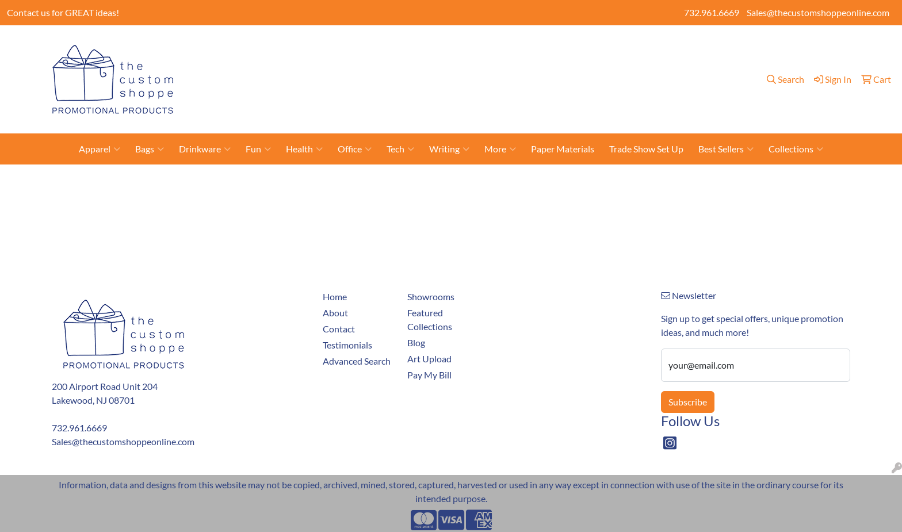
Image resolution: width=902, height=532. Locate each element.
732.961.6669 (711, 12)
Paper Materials (562, 148)
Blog (555, 79)
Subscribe (687, 401)
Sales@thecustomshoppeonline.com (818, 12)
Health (304, 149)
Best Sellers (726, 149)
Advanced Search (357, 360)
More (500, 149)
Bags (149, 149)
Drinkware (205, 149)
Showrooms (462, 79)
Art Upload (516, 79)
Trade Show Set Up (646, 148)
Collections (796, 149)
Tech (400, 149)
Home (293, 79)
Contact (362, 79)
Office (355, 149)
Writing (449, 149)
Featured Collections (429, 319)
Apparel (99, 149)
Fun (258, 149)
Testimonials (597, 79)
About (325, 79)
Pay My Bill (409, 79)
